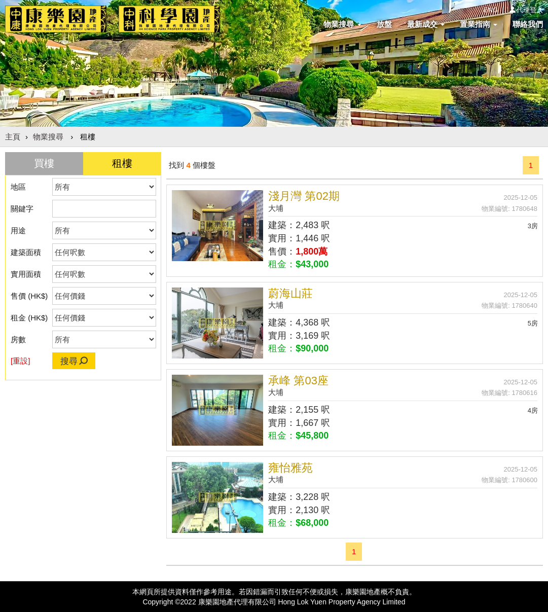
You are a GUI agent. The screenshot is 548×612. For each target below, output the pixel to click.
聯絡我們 (528, 24)
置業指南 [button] (478, 24)
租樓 (122, 163)
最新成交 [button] (426, 24)
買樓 (44, 163)
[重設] (20, 360)
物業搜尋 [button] (342, 24)
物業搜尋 (48, 136)
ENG (491, 10)
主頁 (12, 136)
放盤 (384, 24)
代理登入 (530, 10)
